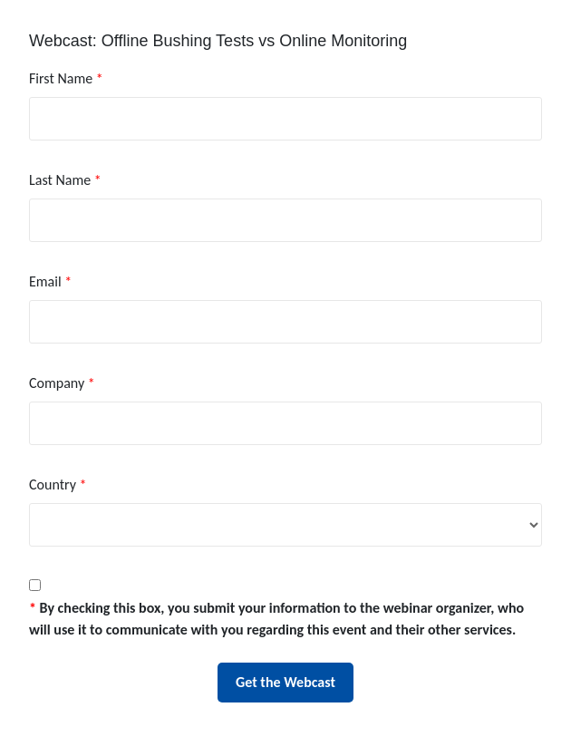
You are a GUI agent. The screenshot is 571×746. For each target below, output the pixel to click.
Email (50, 281)
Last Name (65, 180)
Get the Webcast (285, 682)
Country (57, 484)
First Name (66, 78)
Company (62, 383)
